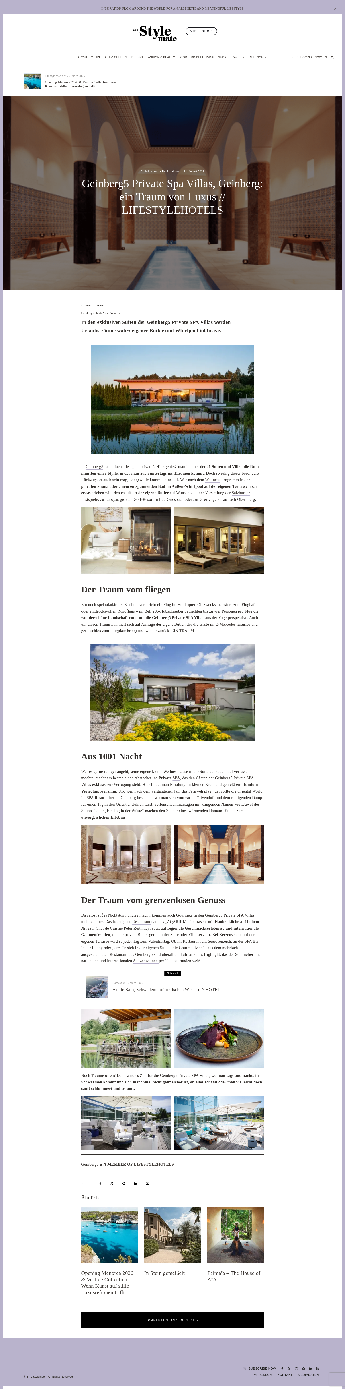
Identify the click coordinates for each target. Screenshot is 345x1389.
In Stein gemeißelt (159, 84)
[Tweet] (112, 1183)
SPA (176, 778)
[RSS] (326, 57)
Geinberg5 (94, 466)
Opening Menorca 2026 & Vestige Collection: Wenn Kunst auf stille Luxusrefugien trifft (81, 84)
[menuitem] (258, 57)
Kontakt (285, 1375)
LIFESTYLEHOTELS (154, 1164)
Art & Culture (116, 57)
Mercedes (228, 624)
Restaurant (141, 921)
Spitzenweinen (146, 961)
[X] (289, 1368)
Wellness (212, 480)
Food (182, 57)
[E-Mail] (147, 1183)
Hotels (251, 78)
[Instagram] (296, 1368)
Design (137, 57)
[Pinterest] (303, 1368)
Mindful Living (202, 57)
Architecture (89, 57)
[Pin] (123, 1183)
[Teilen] (100, 1183)
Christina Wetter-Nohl (154, 171)
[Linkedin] (310, 1368)
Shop (222, 57)
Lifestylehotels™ (55, 76)
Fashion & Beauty (160, 57)
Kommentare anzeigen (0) (172, 1320)
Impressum (262, 1375)
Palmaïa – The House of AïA (267, 84)
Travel (235, 57)
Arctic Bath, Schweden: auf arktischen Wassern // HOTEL (166, 991)
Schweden (118, 984)
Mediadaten (308, 1375)
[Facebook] (282, 1368)
